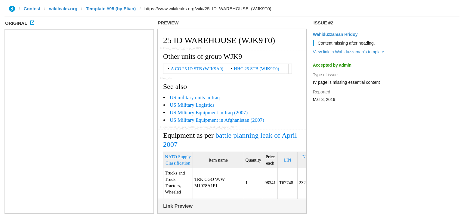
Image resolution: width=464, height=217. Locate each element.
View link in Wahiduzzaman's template (348, 51)
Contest (32, 8)
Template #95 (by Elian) (111, 8)
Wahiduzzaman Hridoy (335, 34)
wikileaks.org (63, 8)
